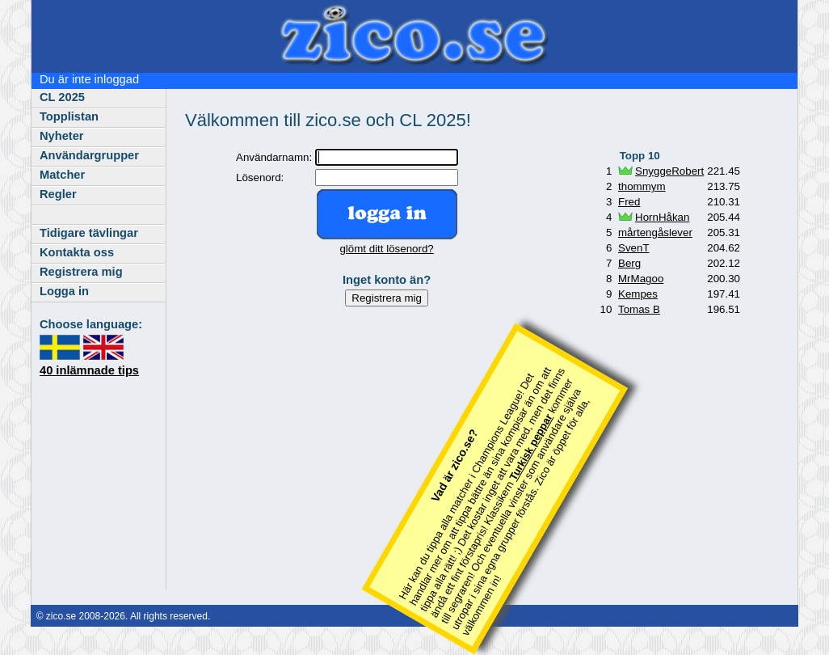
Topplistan (69, 116)
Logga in (64, 291)
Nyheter (62, 135)
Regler (58, 194)
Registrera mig (81, 271)
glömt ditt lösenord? (386, 249)
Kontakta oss (77, 252)
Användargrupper (89, 155)
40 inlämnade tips (89, 370)
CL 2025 (62, 97)
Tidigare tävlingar (89, 232)
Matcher (62, 174)
